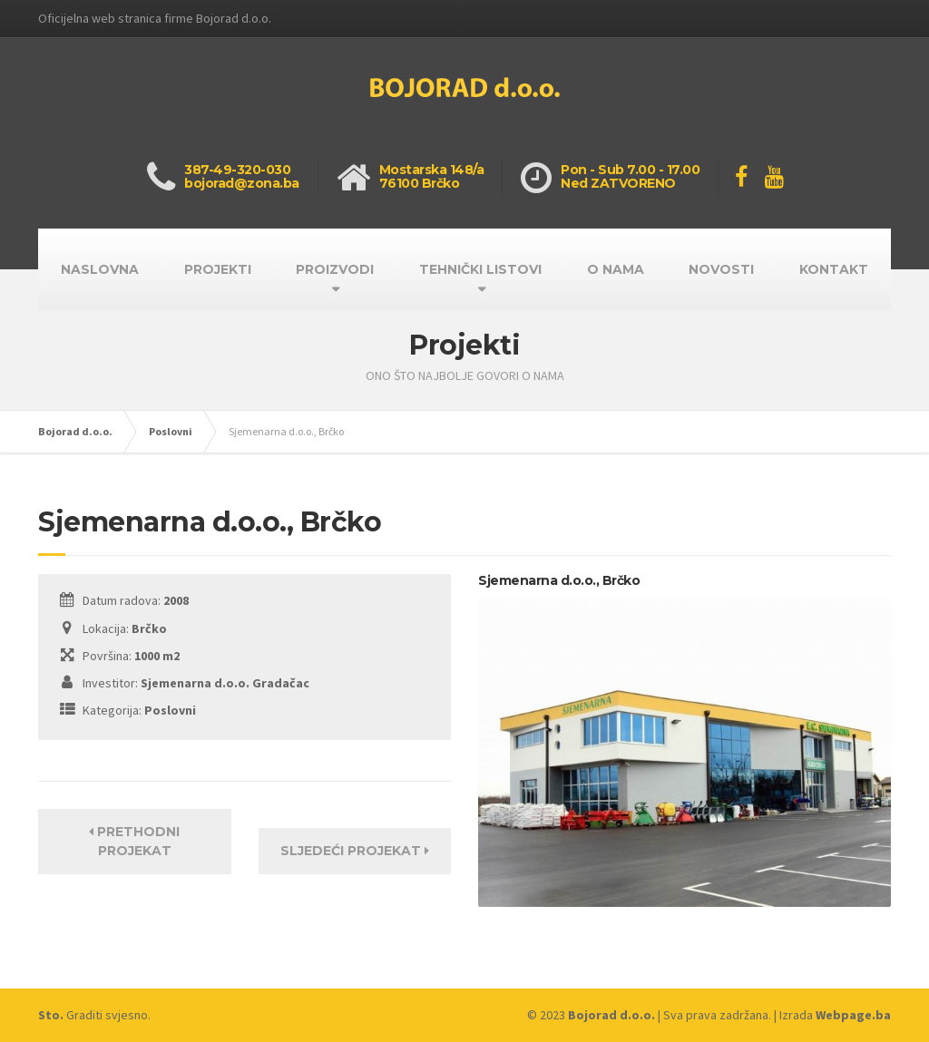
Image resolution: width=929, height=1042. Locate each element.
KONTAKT (833, 269)
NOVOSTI (721, 269)
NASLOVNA (100, 269)
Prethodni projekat (134, 841)
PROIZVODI (335, 269)
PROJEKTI (217, 269)
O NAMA (615, 269)
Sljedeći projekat (354, 850)
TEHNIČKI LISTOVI (480, 269)
